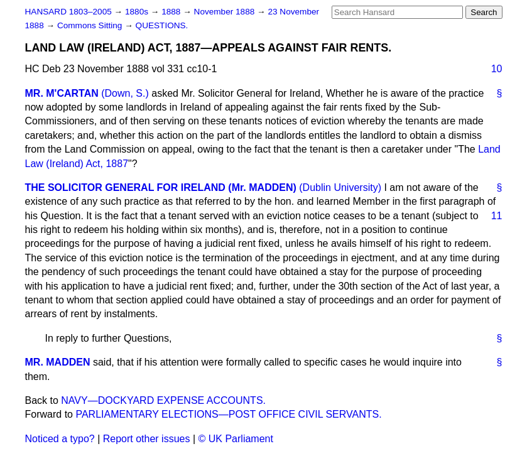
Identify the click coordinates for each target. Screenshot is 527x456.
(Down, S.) (125, 93)
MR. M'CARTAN (62, 93)
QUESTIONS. (162, 25)
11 (497, 215)
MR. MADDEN (57, 362)
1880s (138, 11)
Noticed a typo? (60, 438)
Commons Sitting (90, 25)
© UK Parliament (235, 438)
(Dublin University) (340, 187)
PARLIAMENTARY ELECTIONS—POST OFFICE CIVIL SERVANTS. (228, 414)
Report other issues (146, 438)
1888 (172, 11)
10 (497, 68)
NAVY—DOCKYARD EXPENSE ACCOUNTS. (163, 400)
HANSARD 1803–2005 (68, 11)
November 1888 (226, 11)
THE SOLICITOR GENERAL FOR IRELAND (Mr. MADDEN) (160, 187)
